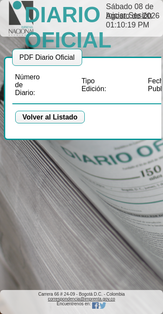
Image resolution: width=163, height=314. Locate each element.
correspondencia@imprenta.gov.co (81, 299)
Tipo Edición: (93, 84)
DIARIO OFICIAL (67, 27)
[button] (50, 117)
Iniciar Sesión (129, 15)
